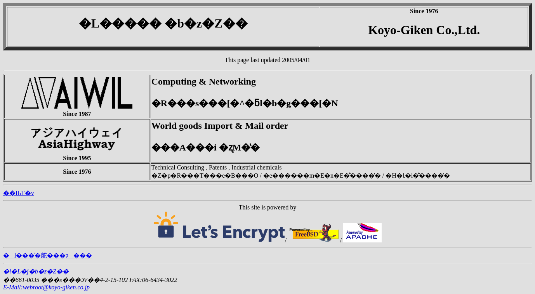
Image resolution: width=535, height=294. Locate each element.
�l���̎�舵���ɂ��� (47, 255)
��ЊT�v (18, 193)
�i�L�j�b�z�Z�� (36, 271)
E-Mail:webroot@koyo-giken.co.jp (46, 287)
